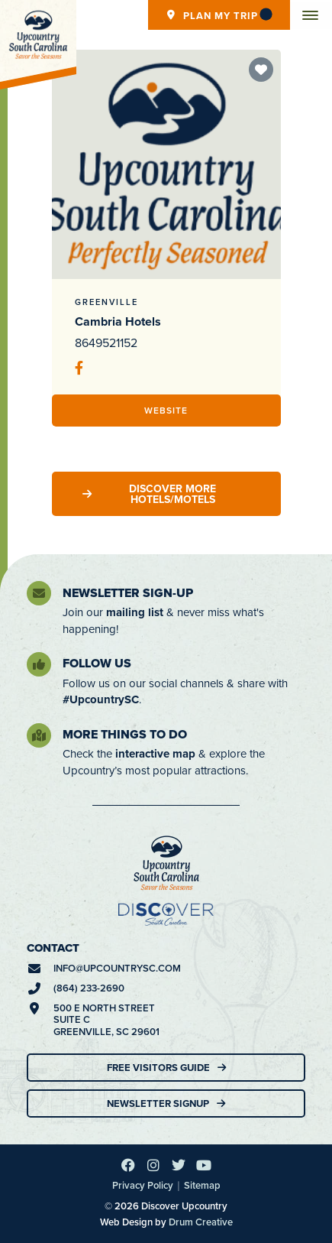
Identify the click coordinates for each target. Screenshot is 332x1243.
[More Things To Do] (39, 735)
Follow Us (97, 663)
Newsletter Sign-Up (128, 593)
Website (166, 410)
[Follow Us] (39, 664)
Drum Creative (201, 1222)
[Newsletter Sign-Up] (39, 593)
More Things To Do (125, 734)
